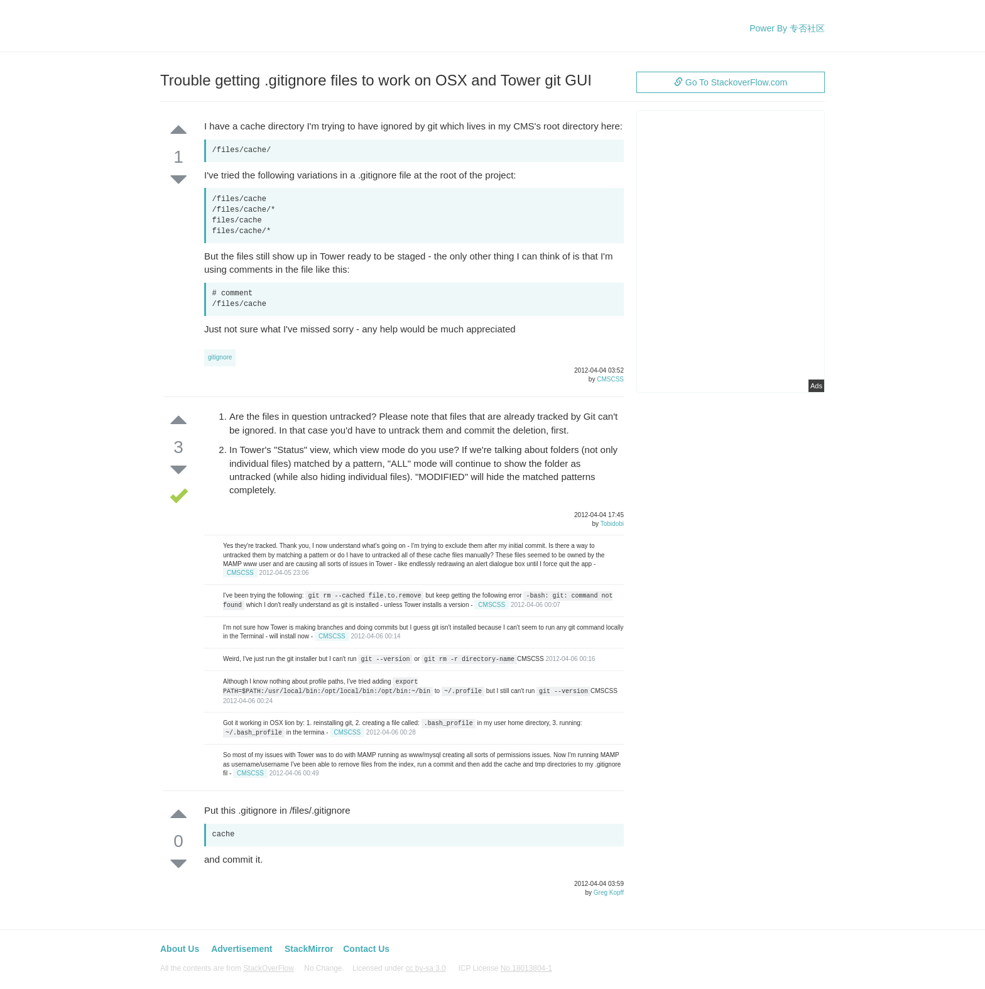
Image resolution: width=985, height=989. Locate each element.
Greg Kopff (609, 892)
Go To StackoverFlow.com (730, 82)
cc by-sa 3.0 (426, 968)
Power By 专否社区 (787, 28)
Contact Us (366, 949)
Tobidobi (612, 523)
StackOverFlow (268, 968)
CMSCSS (610, 379)
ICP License (505, 968)
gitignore (220, 357)
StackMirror (309, 949)
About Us (179, 949)
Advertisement (241, 949)
